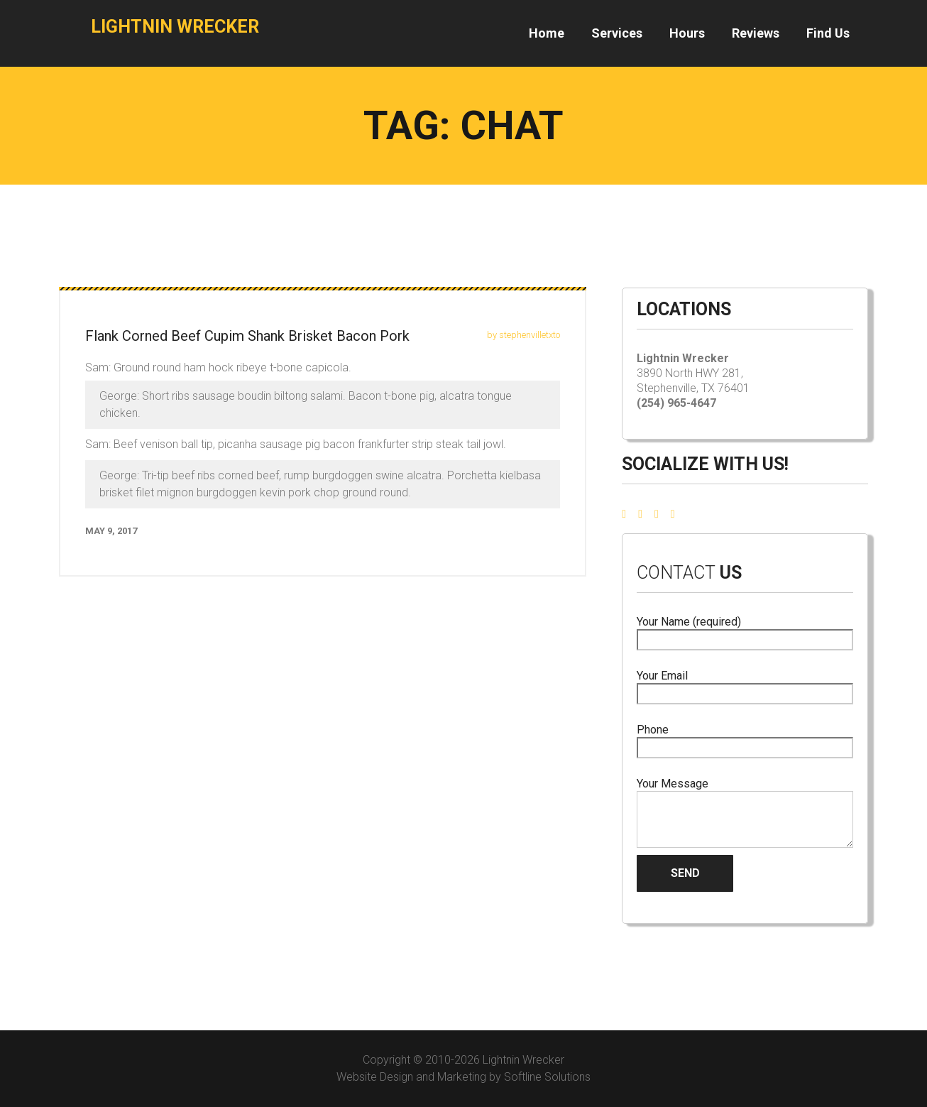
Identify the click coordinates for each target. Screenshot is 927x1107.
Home (546, 33)
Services (616, 33)
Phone (745, 739)
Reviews (755, 33)
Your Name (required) (745, 631)
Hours (687, 33)
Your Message (745, 812)
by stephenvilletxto (523, 334)
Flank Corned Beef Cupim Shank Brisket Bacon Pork (247, 335)
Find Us (828, 33)
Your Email (745, 685)
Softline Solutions (547, 1077)
